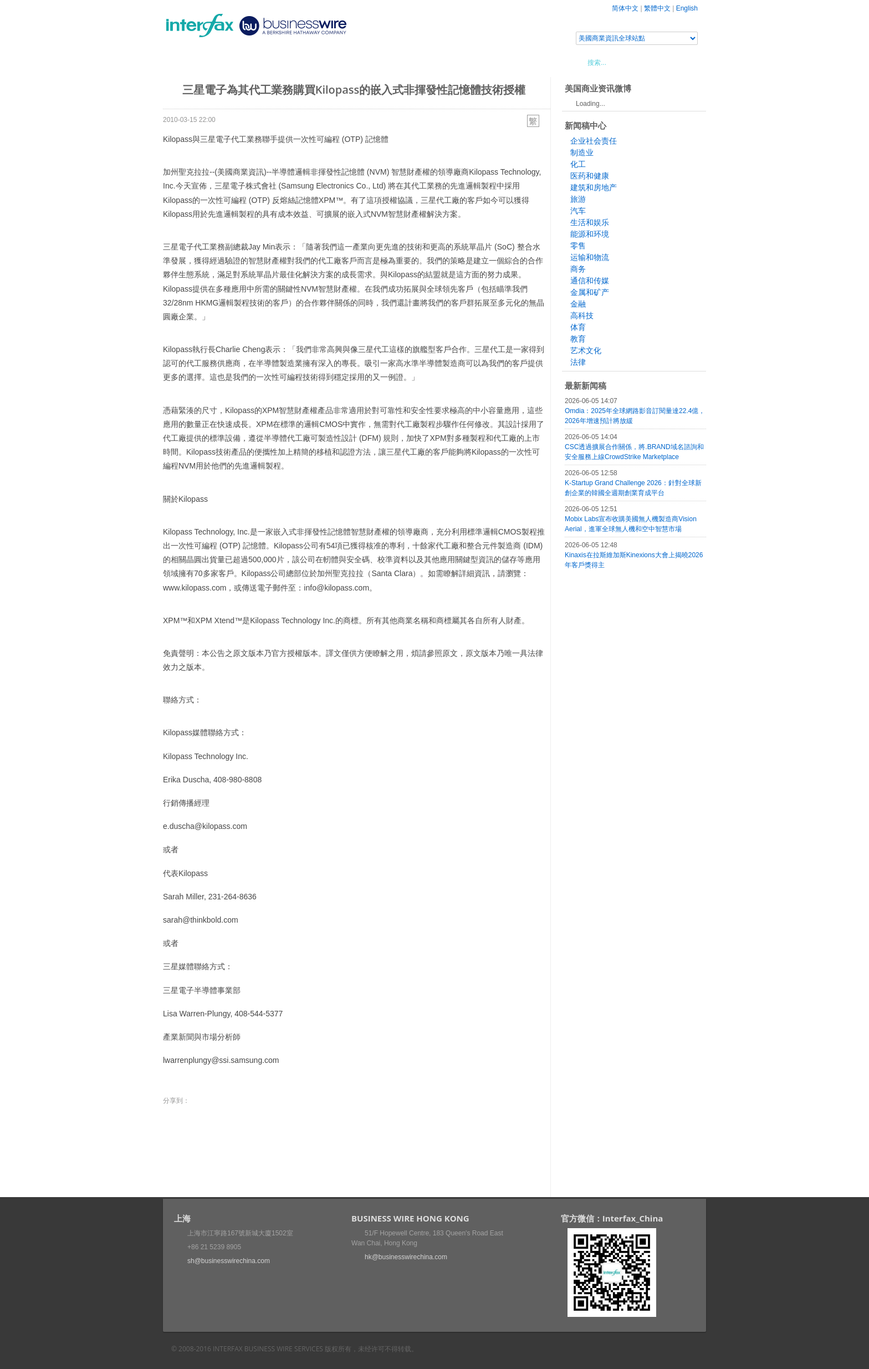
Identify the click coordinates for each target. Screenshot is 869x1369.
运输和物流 (589, 257)
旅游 (578, 199)
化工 (578, 164)
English (687, 8)
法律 (578, 362)
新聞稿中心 (226, 62)
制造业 (582, 152)
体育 (578, 327)
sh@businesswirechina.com (228, 1261)
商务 (578, 268)
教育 (578, 338)
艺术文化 (585, 350)
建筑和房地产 (593, 187)
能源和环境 (589, 234)
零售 (578, 245)
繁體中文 (657, 8)
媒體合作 (320, 62)
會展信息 (275, 62)
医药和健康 (589, 175)
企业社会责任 (593, 140)
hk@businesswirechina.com (406, 1257)
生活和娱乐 (589, 222)
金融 (578, 303)
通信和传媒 (589, 280)
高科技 (582, 315)
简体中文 (625, 8)
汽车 (578, 210)
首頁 (184, 62)
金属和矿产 (589, 292)
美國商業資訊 (373, 62)
